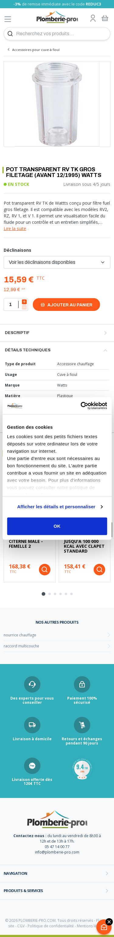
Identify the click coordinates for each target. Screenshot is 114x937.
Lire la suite (15, 228)
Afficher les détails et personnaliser (56, 506)
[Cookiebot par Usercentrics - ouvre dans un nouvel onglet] (81, 406)
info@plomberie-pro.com (57, 852)
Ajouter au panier (66, 304)
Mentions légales (91, 925)
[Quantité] (16, 304)
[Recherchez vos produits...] (57, 33)
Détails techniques (27, 350)
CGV (21, 925)
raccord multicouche (21, 646)
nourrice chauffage (20, 635)
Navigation (15, 873)
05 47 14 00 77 (57, 846)
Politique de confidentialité (51, 925)
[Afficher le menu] (8, 19)
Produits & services (23, 890)
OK (57, 526)
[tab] (43, 594)
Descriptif (17, 333)
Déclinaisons (17, 250)
